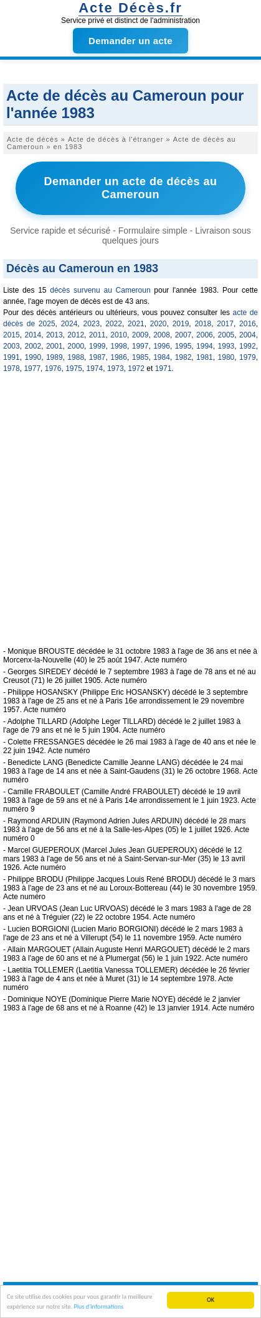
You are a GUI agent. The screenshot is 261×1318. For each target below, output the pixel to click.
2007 (183, 335)
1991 (11, 357)
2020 (158, 323)
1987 (97, 357)
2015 (11, 335)
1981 (204, 357)
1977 (32, 368)
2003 (11, 346)
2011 (97, 335)
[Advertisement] (130, 517)
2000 (75, 346)
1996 (161, 346)
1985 (140, 357)
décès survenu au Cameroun (100, 290)
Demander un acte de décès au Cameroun (130, 188)
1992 (247, 346)
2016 (247, 323)
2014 (32, 335)
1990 (32, 357)
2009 (140, 335)
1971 (163, 368)
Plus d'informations (98, 1307)
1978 (11, 368)
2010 (118, 335)
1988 (75, 357)
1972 (136, 368)
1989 (54, 357)
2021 (136, 323)
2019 (181, 323)
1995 (183, 346)
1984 (161, 357)
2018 (202, 323)
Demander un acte (130, 40)
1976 (53, 368)
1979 (247, 357)
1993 (226, 346)
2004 (247, 335)
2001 (54, 346)
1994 (204, 346)
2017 (225, 323)
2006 (204, 335)
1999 (97, 346)
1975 (73, 368)
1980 (226, 357)
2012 (75, 335)
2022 (113, 323)
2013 (54, 335)
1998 (118, 346)
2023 (91, 323)
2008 (161, 335)
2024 (69, 323)
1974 (95, 368)
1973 (115, 368)
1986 (118, 357)
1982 (183, 357)
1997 (140, 346)
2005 (226, 335)
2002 (32, 346)
